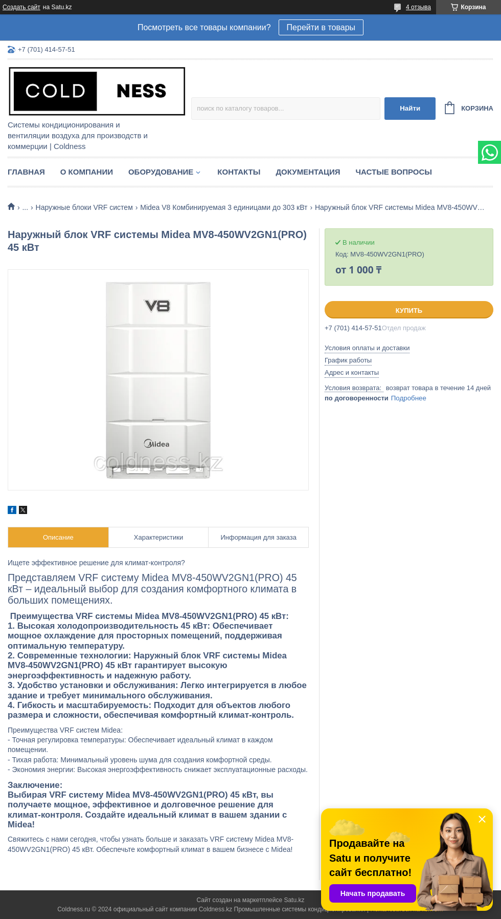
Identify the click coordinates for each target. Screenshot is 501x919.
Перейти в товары (321, 27)
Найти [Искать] (410, 108)
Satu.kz (294, 900)
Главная (26, 172)
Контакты (238, 172)
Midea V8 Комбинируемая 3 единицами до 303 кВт (223, 207)
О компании (86, 172)
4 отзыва (418, 7)
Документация (308, 172)
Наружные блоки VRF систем (84, 207)
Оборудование (160, 172)
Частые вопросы (394, 172)
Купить (409, 310)
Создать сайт (21, 7)
